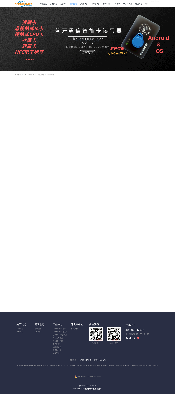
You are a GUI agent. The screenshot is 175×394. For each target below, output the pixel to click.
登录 (152, 4)
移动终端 (56, 353)
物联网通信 (57, 347)
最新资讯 (51, 75)
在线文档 (74, 329)
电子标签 (56, 344)
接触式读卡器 (58, 341)
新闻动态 (41, 75)
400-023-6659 (134, 330)
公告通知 (38, 332)
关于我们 (21, 324)
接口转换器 (57, 350)
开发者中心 (77, 324)
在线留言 (19, 332)
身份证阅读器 (58, 338)
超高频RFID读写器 (60, 335)
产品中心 (57, 324)
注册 (158, 4)
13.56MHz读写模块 (60, 332)
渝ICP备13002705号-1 (87, 386)
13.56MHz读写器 (59, 329)
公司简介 (19, 329)
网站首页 (43, 4)
